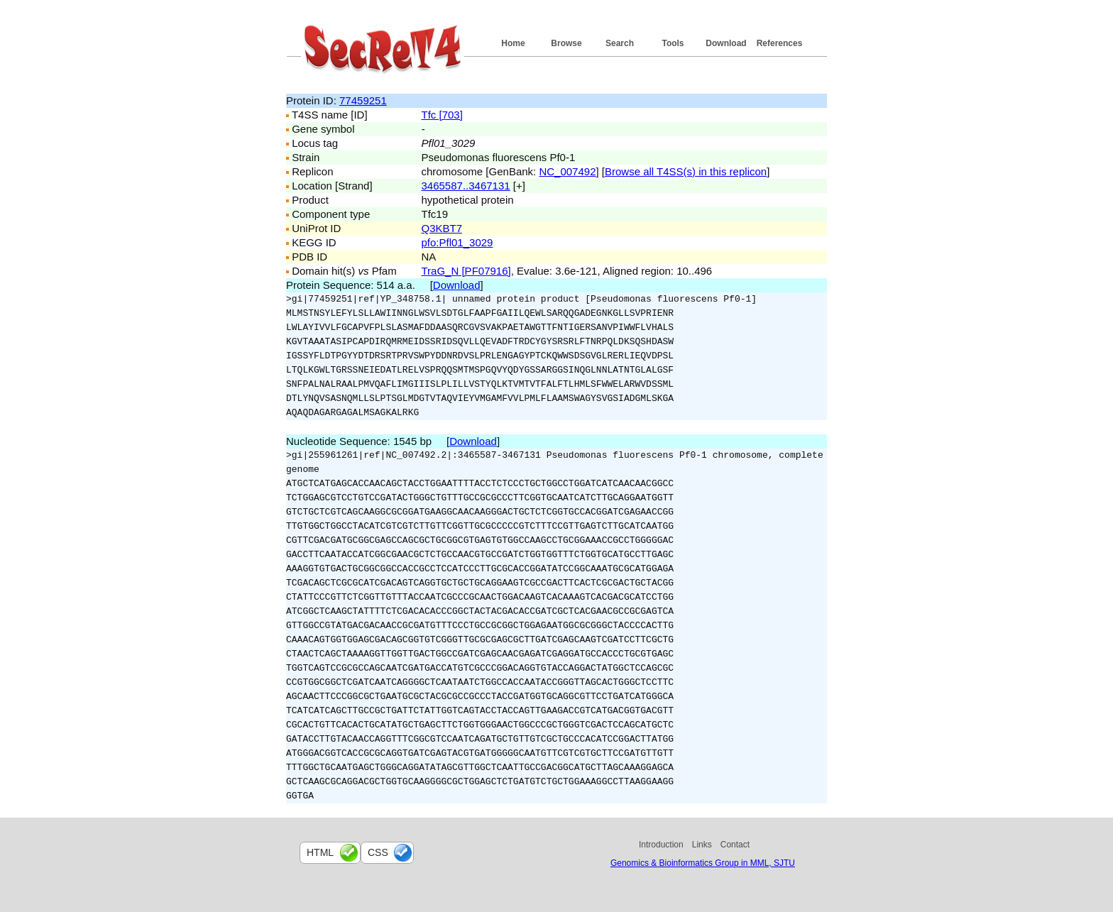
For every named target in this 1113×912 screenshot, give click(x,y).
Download (726, 43)
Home (513, 43)
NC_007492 (567, 171)
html (320, 852)
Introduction (661, 845)
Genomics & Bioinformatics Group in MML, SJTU (702, 863)
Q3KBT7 (442, 228)
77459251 (363, 100)
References (780, 43)
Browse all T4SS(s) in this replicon (686, 171)
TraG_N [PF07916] (466, 271)
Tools (673, 43)
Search (619, 43)
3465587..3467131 (466, 186)
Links (702, 845)
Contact (735, 845)
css (378, 852)
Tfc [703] (442, 115)
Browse (566, 43)
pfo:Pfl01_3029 (457, 242)
